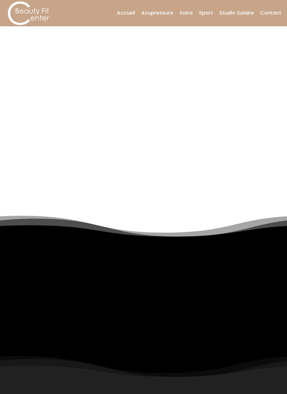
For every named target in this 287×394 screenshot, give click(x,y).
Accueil (126, 12)
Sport (206, 12)
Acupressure (157, 12)
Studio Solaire (236, 12)
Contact (270, 12)
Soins (186, 12)
